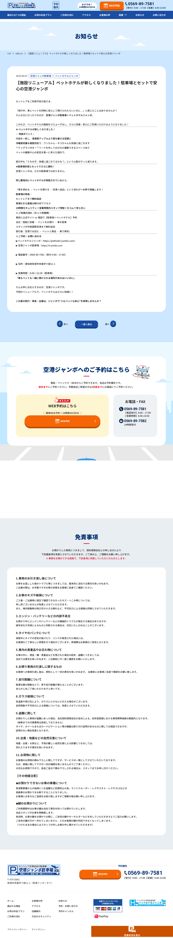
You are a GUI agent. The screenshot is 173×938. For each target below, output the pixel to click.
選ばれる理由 (14, 906)
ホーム (10, 900)
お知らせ (139, 17)
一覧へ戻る (86, 324)
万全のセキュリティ (43, 916)
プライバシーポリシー (17, 929)
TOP (9, 53)
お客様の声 (105, 17)
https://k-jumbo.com (52, 245)
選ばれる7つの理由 (17, 17)
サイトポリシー (39, 929)
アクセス (87, 17)
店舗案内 (37, 911)
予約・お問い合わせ (71, 906)
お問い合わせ (159, 17)
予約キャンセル (69, 911)
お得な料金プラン (44, 17)
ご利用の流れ (68, 17)
